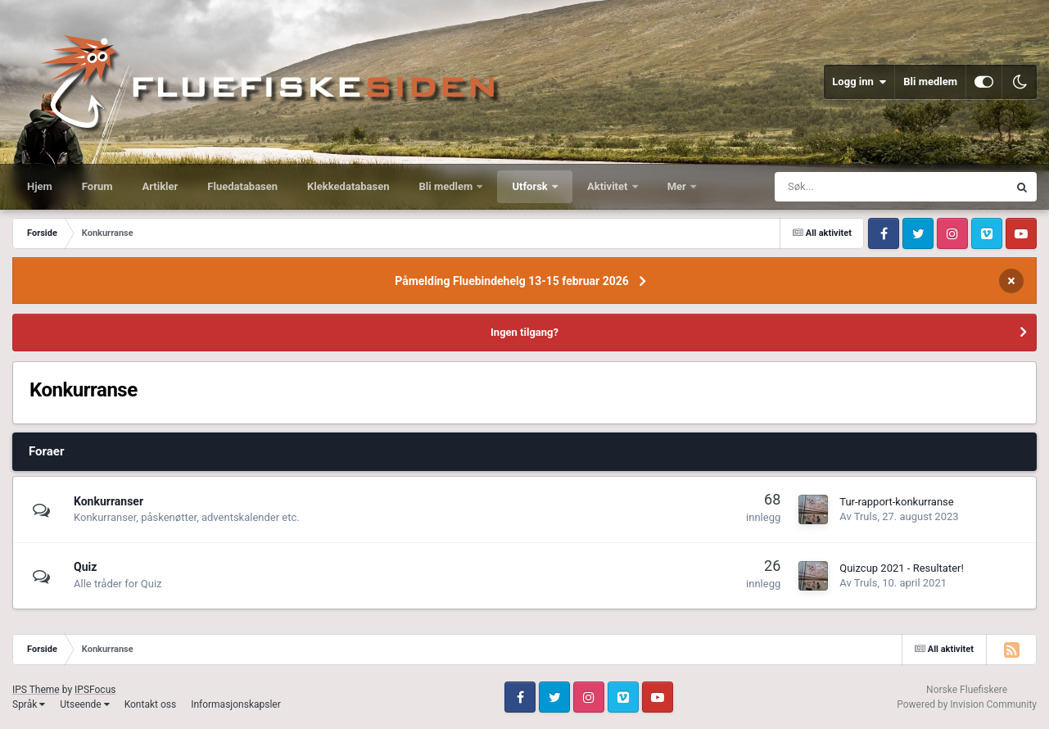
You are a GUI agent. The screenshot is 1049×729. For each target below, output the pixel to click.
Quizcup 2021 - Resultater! (901, 568)
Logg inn (859, 82)
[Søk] (837, 186)
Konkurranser (108, 501)
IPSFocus (95, 689)
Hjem (39, 186)
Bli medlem (930, 81)
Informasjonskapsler (236, 704)
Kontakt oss (150, 704)
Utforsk (531, 186)
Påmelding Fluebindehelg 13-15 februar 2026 (512, 281)
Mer (678, 186)
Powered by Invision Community (967, 704)
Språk (28, 704)
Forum (97, 186)
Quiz (85, 566)
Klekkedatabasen (348, 186)
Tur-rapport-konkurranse (896, 502)
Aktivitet (609, 186)
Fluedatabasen (242, 186)
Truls (866, 516)
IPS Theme (36, 689)
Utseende (84, 704)
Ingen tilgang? (524, 332)
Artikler (160, 186)
